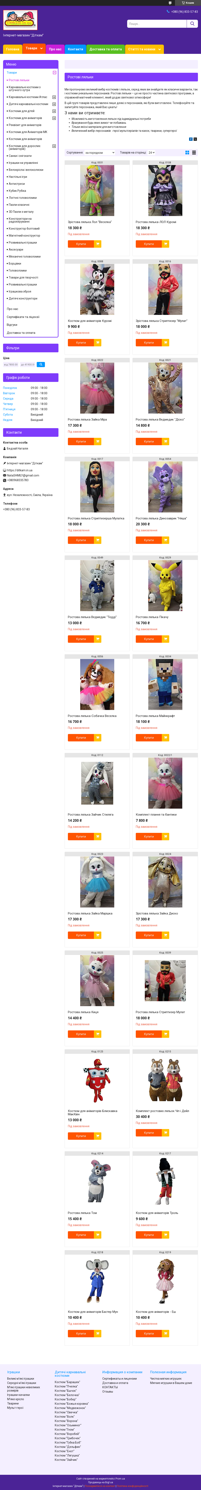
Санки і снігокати (20, 155)
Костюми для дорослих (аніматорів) (24, 147)
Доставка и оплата (115, 1383)
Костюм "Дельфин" (68, 1446)
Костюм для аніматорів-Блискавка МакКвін (92, 1112)
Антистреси (17, 183)
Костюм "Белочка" (67, 1395)
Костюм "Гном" (65, 1429)
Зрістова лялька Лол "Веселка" (90, 222)
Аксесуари (16, 249)
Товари (31, 48)
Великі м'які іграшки (20, 1378)
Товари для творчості (23, 277)
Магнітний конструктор (24, 235)
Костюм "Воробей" (67, 1434)
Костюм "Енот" (64, 1451)
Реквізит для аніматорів (25, 125)
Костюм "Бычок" (66, 1390)
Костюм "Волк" (65, 1416)
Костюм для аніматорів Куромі (90, 321)
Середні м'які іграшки (21, 1383)
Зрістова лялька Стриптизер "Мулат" (161, 321)
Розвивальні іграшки (23, 242)
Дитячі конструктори (23, 298)
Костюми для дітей (21, 111)
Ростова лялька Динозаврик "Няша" (161, 518)
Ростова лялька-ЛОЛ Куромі (156, 222)
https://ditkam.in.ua (19, 470)
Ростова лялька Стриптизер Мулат (160, 1012)
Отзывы (107, 1391)
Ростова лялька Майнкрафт (155, 716)
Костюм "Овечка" (66, 1412)
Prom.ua (120, 1478)
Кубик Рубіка (17, 190)
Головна (12, 49)
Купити (81, 244)
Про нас (55, 49)
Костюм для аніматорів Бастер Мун (93, 1311)
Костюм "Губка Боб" (68, 1442)
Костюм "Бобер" (66, 1399)
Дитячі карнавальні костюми (28, 104)
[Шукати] (192, 24)
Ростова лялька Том (82, 1213)
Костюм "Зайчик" (66, 1459)
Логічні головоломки (23, 197)
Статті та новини (141, 49)
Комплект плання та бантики (156, 814)
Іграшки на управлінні (23, 162)
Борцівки (15, 263)
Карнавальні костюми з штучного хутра (25, 89)
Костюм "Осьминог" (68, 1425)
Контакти (75, 49)
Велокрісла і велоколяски (26, 169)
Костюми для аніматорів (25, 118)
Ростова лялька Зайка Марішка (90, 913)
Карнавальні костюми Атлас (28, 97)
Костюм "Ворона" (66, 1421)
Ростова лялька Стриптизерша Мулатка (96, 518)
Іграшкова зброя (20, 291)
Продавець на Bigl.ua (100, 1482)
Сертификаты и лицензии (119, 1378)
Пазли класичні (19, 204)
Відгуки (12, 325)
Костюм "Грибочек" (68, 1438)
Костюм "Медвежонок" (70, 1408)
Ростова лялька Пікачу (152, 617)
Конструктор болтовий (24, 228)
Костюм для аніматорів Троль (157, 1213)
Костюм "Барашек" (67, 1382)
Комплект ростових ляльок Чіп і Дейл (162, 1111)
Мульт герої (15, 1407)
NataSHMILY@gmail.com (23, 475)
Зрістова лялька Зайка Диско (157, 913)
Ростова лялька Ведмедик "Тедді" (92, 617)
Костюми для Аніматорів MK (28, 132)
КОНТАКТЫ (110, 1387)
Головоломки (18, 270)
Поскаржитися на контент (100, 1486)
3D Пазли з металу (21, 211)
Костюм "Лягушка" (67, 1455)
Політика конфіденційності (132, 1486)
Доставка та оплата (105, 49)
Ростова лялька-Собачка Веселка (92, 716)
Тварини (13, 1403)
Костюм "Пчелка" (66, 1386)
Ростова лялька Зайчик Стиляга (90, 814)
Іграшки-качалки (18, 1394)
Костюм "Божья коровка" (72, 1403)
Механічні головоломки (25, 256)
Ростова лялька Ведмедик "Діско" (160, 419)
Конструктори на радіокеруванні (20, 220)
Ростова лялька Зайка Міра (87, 419)
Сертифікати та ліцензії (23, 317)
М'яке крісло (15, 1399)
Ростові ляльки (19, 80)
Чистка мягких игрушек (166, 1378)
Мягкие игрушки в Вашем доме (171, 1383)
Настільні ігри (18, 176)
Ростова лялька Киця (83, 1012)
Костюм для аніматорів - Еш (156, 1311)
